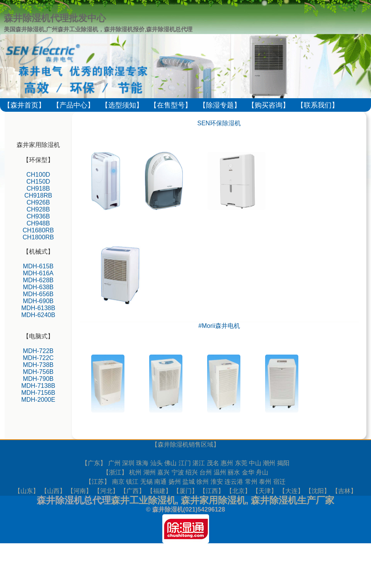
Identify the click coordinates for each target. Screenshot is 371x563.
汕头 (156, 463)
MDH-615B (38, 266)
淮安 (217, 481)
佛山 (170, 463)
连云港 (234, 481)
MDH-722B (38, 351)
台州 (205, 472)
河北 (106, 491)
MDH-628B (38, 280)
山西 (53, 491)
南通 (160, 481)
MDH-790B (38, 378)
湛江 (198, 463)
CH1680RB (38, 230)
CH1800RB (38, 237)
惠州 (227, 463)
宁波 (178, 472)
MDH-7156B (38, 392)
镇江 (132, 481)
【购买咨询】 (268, 105)
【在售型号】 (171, 105)
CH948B (38, 223)
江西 (212, 491)
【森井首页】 (24, 105)
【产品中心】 (73, 105)
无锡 (146, 481)
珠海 (142, 463)
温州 (220, 472)
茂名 (213, 463)
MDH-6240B (38, 315)
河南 (79, 491)
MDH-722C (38, 358)
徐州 (202, 481)
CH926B (38, 202)
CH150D (38, 181)
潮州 (269, 463)
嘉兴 (163, 472)
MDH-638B (38, 287)
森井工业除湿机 (143, 500)
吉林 (344, 491)
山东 (26, 491)
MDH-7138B (38, 385)
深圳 (128, 463)
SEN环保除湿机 (219, 123)
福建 (159, 491)
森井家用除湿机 (213, 500)
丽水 (234, 472)
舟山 (262, 472)
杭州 (135, 472)
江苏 (98, 481)
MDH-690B (38, 301)
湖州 (149, 472)
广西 (132, 491)
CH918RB (38, 195)
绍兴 (192, 472)
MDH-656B (38, 294)
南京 (118, 481)
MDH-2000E (38, 399)
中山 (255, 463)
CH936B (38, 216)
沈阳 (317, 491)
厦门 (185, 491)
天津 (265, 491)
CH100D (38, 174)
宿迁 (279, 481)
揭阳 (283, 463)
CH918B (38, 188)
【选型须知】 (122, 105)
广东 (94, 463)
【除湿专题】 (220, 105)
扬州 (174, 481)
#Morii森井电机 (219, 325)
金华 (248, 472)
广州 (114, 463)
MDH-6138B (38, 308)
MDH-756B (38, 372)
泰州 (265, 481)
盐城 (188, 481)
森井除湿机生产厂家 (292, 500)
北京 (238, 491)
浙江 (115, 472)
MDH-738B (38, 365)
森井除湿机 (173, 444)
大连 (291, 491)
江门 (185, 463)
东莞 (241, 463)
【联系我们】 (318, 105)
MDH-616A (38, 273)
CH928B (38, 209)
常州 (251, 481)
